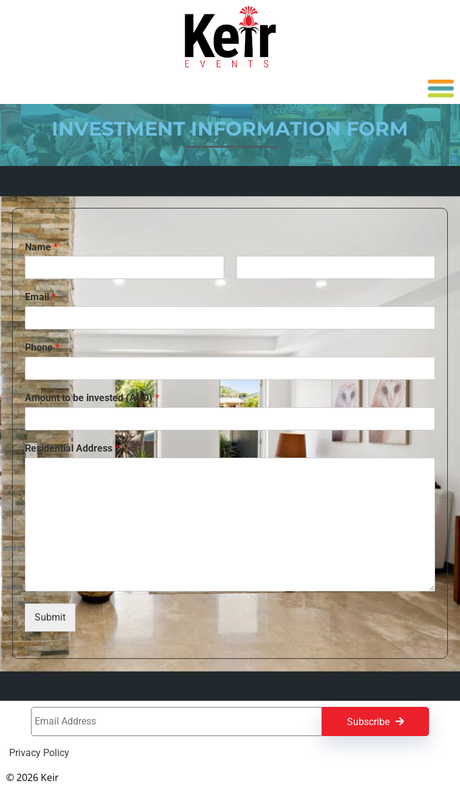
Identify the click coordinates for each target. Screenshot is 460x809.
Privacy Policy (39, 753)
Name (41, 247)
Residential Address (72, 448)
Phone (42, 347)
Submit (50, 617)
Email (40, 297)
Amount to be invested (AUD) (92, 398)
